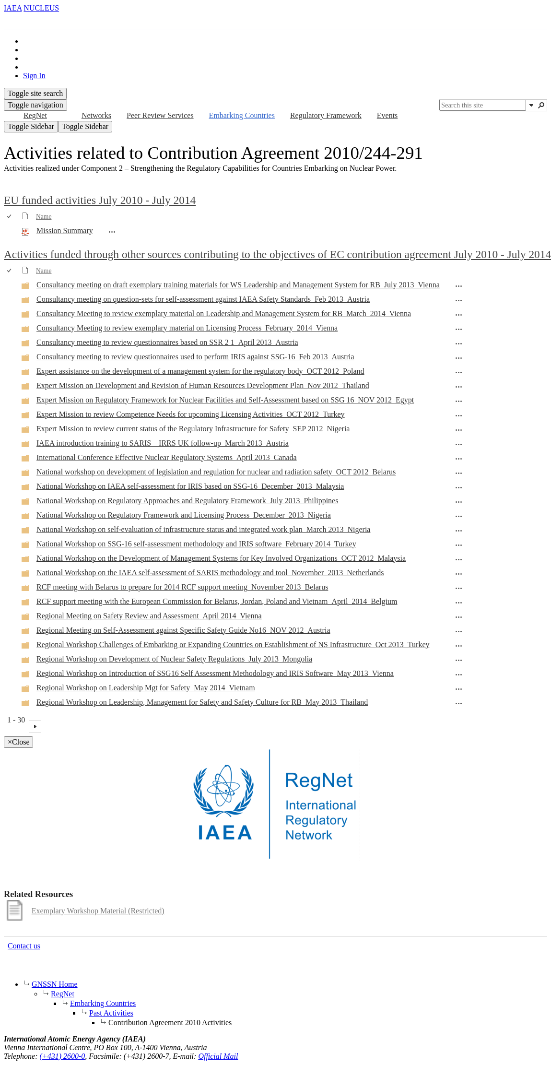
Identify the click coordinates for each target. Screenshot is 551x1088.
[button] (531, 105)
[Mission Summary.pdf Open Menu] (112, 232)
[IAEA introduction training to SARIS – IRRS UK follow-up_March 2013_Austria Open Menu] (459, 444)
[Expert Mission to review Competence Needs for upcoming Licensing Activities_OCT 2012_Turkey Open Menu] (459, 415)
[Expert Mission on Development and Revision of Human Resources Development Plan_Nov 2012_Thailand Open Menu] (459, 386)
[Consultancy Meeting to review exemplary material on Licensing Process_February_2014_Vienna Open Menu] (459, 329)
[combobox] (482, 105)
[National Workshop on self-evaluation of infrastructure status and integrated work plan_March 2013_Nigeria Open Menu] (459, 530)
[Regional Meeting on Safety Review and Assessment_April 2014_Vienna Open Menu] (459, 617)
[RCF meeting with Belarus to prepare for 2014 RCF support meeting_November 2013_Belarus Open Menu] (459, 588)
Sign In (34, 75)
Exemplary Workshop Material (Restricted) (98, 911)
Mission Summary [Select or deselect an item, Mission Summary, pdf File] (64, 230)
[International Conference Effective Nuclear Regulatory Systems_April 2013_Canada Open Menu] (459, 458)
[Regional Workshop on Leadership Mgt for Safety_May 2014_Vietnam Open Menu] (459, 689)
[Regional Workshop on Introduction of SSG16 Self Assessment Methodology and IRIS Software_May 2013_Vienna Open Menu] (459, 674)
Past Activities (111, 1013)
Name (43, 216)
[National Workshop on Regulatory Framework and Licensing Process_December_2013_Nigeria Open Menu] (459, 516)
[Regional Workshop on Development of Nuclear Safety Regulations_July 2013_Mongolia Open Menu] (459, 660)
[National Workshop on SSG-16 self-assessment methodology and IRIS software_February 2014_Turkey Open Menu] (459, 545)
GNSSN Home (55, 984)
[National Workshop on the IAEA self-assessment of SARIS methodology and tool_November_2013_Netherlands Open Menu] (459, 574)
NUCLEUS (41, 8)
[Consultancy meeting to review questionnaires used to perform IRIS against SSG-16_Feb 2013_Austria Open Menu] (459, 358)
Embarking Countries (103, 1003)
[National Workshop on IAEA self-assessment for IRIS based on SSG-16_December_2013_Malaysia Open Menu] (459, 487)
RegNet (62, 994)
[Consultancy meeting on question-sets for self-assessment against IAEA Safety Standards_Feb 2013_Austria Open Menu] (459, 300)
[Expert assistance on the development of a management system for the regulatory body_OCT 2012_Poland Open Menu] (459, 372)
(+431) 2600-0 (62, 1056)
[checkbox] (10, 217)
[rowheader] (11, 231)
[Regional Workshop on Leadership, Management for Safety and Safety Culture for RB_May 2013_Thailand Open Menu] (459, 703)
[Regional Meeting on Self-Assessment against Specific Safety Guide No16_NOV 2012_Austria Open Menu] (459, 631)
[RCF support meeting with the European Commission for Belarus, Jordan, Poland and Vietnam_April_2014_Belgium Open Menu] (459, 602)
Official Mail (218, 1056)
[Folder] (25, 287)
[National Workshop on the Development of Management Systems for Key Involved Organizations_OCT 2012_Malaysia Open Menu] (459, 559)
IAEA (13, 8)
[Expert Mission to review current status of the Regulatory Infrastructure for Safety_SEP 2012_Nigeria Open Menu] (459, 430)
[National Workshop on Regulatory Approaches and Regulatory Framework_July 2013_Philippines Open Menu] (459, 502)
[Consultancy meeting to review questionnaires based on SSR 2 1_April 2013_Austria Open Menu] (459, 343)
